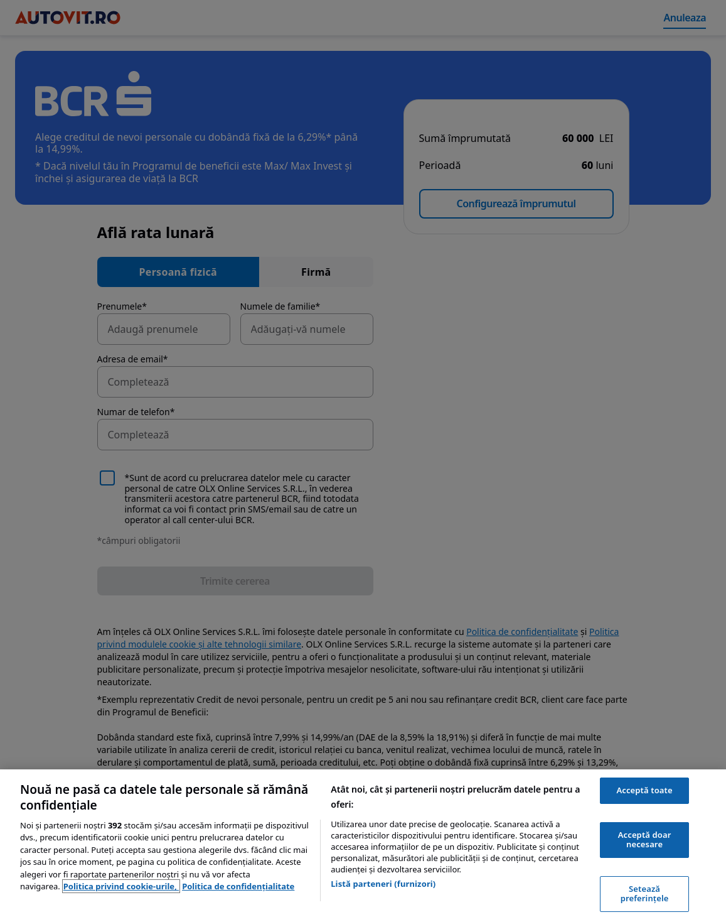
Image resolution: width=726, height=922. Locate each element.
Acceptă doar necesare (644, 839)
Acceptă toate (644, 790)
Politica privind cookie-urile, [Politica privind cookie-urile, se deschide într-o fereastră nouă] (121, 886)
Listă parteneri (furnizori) (383, 883)
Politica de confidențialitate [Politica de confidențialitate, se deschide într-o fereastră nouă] (238, 886)
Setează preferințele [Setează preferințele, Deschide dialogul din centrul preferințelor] (645, 893)
